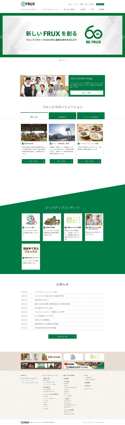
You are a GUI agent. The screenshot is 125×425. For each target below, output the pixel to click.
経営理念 (66, 387)
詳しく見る (86, 93)
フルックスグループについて (29, 9)
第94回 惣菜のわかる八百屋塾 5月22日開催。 (47, 321)
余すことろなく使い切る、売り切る (30, 380)
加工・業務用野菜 (47, 387)
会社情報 (82, 9)
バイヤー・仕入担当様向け (91, 115)
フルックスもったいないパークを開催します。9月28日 (50, 309)
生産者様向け (62, 115)
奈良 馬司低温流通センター (70, 402)
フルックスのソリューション (50, 9)
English (82, 4)
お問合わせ (88, 383)
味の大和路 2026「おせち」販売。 (44, 305)
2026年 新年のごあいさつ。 (42, 297)
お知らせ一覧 (62, 334)
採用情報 (101, 9)
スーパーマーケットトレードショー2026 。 (46, 290)
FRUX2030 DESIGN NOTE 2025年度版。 (46, 325)
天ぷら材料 (45, 394)
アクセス (76, 4)
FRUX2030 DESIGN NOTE (70, 385)
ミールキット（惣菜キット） (50, 396)
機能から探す (34, 115)
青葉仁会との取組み (90, 377)
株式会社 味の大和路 (69, 411)
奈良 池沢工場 (67, 398)
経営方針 (66, 383)
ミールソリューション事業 (49, 382)
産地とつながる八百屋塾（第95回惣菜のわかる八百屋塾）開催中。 (53, 301)
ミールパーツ (46, 404)
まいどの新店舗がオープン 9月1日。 (45, 313)
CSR (92, 9)
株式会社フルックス (69, 409)
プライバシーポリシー (88, 420)
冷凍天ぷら (45, 400)
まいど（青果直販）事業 (48, 380)
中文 (86, 4)
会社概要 (66, 389)
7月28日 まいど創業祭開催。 (42, 317)
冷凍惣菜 (45, 402)
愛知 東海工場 (67, 404)
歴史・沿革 (66, 391)
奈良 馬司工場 (67, 400)
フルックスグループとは (27, 378)
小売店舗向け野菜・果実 (48, 389)
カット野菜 (45, 398)
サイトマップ (88, 386)
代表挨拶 (66, 381)
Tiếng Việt (91, 4)
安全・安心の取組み (69, 9)
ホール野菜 (45, 406)
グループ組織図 (68, 393)
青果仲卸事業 (46, 378)
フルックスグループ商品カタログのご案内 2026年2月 (49, 293)
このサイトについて (100, 420)
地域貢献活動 (89, 375)
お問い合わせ (100, 4)
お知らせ (70, 4)
